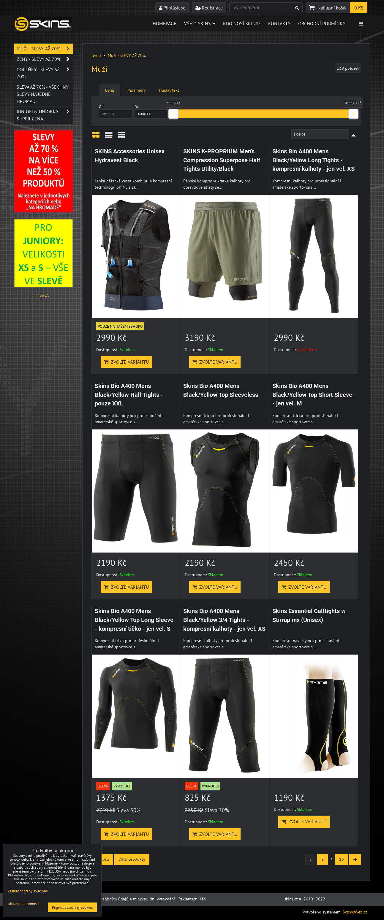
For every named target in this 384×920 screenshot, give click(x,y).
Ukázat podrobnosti (23, 904)
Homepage (164, 23)
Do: (151, 111)
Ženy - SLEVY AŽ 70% (45, 59)
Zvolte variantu (126, 362)
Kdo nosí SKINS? (241, 23)
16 (341, 859)
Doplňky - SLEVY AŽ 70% (45, 73)
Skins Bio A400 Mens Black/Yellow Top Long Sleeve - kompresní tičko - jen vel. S (134, 620)
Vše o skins (199, 23)
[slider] (173, 114)
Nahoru (102, 859)
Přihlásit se (172, 8)
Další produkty (131, 859)
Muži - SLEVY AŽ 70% (45, 49)
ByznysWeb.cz (354, 912)
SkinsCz (43, 295)
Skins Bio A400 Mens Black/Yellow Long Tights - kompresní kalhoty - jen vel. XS (313, 160)
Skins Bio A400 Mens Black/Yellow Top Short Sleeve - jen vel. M (312, 395)
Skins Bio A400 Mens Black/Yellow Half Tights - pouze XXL (129, 395)
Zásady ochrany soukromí (28, 891)
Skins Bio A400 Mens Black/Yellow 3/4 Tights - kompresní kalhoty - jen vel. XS (224, 620)
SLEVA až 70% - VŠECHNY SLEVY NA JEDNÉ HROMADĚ (43, 94)
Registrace (209, 8)
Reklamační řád (192, 899)
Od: (115, 111)
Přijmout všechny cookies (72, 907)
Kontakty (279, 23)
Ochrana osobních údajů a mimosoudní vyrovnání (129, 899)
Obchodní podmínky (321, 23)
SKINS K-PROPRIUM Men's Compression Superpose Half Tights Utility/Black (221, 160)
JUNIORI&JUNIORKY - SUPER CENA (45, 115)
